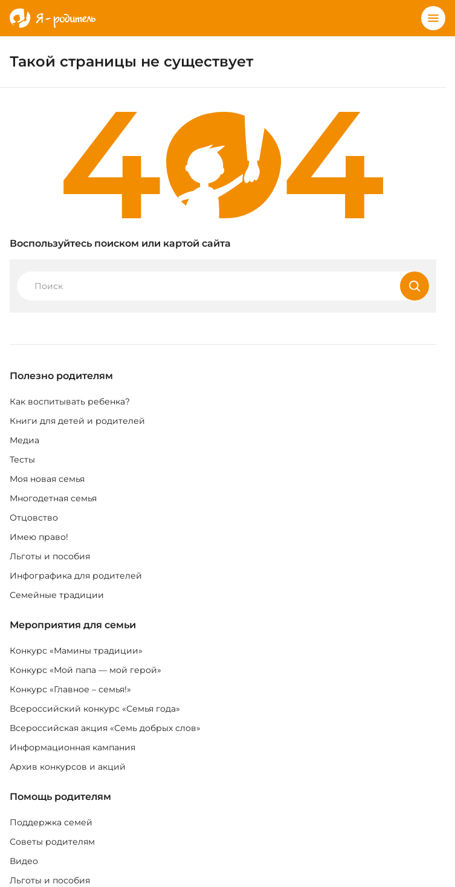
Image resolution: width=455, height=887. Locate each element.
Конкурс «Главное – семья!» (70, 689)
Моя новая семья (47, 478)
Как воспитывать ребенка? (70, 401)
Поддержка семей (51, 822)
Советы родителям (52, 841)
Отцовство (34, 517)
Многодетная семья (53, 498)
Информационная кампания (72, 747)
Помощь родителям (60, 796)
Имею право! (39, 536)
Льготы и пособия (50, 556)
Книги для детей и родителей (77, 420)
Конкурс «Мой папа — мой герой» (85, 669)
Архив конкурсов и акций (68, 766)
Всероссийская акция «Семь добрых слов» (105, 728)
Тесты (22, 459)
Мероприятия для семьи (73, 625)
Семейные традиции (57, 595)
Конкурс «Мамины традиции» (76, 650)
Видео (24, 861)
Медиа (24, 440)
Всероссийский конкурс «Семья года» (95, 708)
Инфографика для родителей (76, 575)
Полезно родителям (61, 376)
